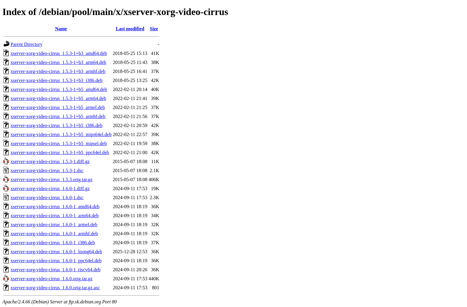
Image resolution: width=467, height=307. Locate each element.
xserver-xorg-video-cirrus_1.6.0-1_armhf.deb (54, 233)
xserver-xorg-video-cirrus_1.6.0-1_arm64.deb (55, 215)
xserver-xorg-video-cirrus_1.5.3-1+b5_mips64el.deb (61, 134)
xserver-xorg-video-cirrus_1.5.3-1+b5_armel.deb (58, 107)
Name (61, 28)
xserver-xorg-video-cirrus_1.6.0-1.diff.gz (50, 188)
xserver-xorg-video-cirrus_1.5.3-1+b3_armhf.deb (58, 71)
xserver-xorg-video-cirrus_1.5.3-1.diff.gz (50, 161)
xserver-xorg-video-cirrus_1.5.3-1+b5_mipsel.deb (59, 143)
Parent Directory (26, 44)
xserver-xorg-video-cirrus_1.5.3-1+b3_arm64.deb (58, 62)
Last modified (130, 28)
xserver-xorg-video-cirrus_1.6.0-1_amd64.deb (55, 206)
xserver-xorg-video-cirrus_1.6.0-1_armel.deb (54, 224)
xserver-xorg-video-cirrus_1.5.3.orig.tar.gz (52, 179)
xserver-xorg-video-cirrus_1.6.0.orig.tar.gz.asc (55, 287)
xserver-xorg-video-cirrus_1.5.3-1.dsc (47, 170)
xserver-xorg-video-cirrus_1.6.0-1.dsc (47, 197)
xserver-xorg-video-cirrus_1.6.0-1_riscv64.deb (55, 269)
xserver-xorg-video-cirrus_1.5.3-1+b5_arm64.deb (58, 98)
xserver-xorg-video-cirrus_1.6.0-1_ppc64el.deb (56, 260)
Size (154, 28)
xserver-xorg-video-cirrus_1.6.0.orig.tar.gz (52, 278)
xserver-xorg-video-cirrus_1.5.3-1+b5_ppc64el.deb (60, 152)
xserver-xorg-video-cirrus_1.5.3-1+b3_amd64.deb (59, 53)
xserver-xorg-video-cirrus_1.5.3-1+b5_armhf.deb (58, 116)
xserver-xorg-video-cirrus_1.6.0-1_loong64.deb (56, 251)
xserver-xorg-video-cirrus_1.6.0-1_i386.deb (53, 242)
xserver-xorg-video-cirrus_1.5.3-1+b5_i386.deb (57, 125)
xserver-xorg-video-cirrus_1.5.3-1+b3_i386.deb (57, 80)
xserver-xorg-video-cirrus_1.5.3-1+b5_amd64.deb (59, 89)
